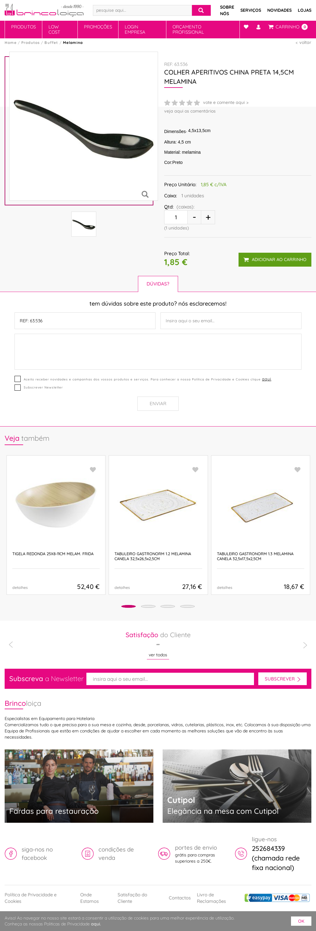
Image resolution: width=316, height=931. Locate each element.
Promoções (98, 27)
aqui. (96, 924)
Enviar (158, 403)
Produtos (23, 27)
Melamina (73, 42)
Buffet (51, 42)
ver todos (158, 654)
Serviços (250, 10)
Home (11, 42)
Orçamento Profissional (188, 29)
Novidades (279, 10)
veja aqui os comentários (190, 111)
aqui (266, 378)
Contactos (180, 897)
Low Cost (54, 29)
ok (301, 921)
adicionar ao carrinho (274, 258)
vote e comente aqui (224, 102)
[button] (116, 606)
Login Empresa (135, 29)
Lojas (304, 10)
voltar (305, 42)
